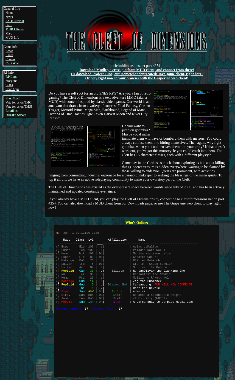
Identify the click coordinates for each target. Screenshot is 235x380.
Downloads (136, 203)
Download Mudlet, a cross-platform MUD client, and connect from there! (136, 70)
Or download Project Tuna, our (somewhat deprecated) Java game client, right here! (137, 74)
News (9, 17)
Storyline (11, 81)
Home (9, 12)
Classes (10, 59)
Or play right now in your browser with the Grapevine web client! (136, 78)
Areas (9, 51)
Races (9, 55)
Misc (9, 33)
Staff (9, 25)
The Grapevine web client (183, 203)
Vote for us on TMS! (19, 106)
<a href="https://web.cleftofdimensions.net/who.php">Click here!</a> (136, 301)
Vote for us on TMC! (19, 102)
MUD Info (12, 37)
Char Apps (12, 89)
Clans (9, 85)
